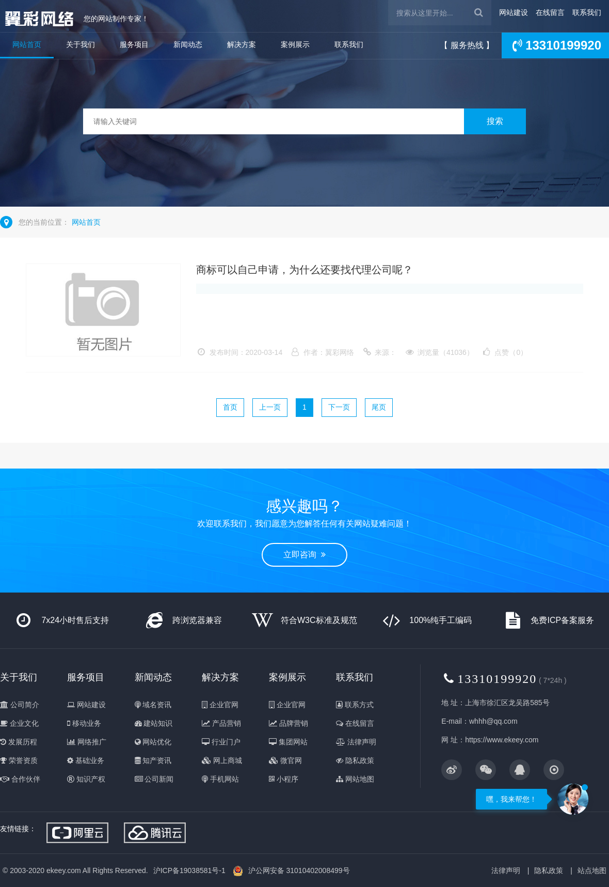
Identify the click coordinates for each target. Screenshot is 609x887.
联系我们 (586, 12)
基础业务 (85, 760)
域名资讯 (153, 705)
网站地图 (355, 779)
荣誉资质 (19, 760)
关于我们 (80, 44)
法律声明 (356, 742)
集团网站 (288, 742)
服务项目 (134, 44)
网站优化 (153, 742)
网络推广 (86, 742)
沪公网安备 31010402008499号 (299, 870)
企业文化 (19, 723)
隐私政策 (355, 760)
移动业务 (84, 723)
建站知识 (154, 723)
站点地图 (592, 870)
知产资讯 (153, 760)
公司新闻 (154, 779)
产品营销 (221, 723)
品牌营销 (288, 723)
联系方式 (355, 705)
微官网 (285, 760)
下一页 (339, 407)
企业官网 (220, 705)
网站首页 (26, 44)
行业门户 (221, 742)
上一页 (270, 407)
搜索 (495, 121)
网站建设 (513, 12)
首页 (230, 407)
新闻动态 (187, 44)
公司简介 (19, 705)
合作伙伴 (20, 779)
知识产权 (86, 779)
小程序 (283, 779)
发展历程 (18, 742)
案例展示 (295, 44)
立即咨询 (304, 554)
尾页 (379, 407)
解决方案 (241, 44)
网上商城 (222, 760)
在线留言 (550, 12)
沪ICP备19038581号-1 (189, 870)
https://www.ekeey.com (501, 740)
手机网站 (220, 779)
